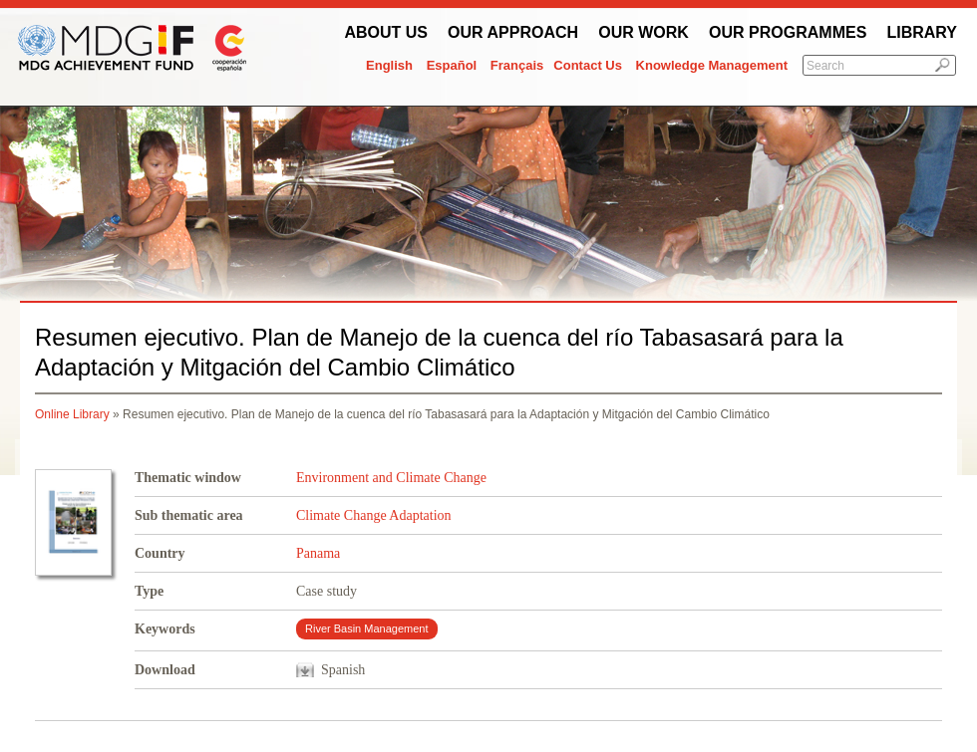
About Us (386, 32)
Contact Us (587, 65)
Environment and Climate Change (391, 477)
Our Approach (513, 32)
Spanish (343, 669)
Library (921, 32)
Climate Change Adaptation (374, 515)
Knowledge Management (712, 65)
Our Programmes (787, 32)
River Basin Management (367, 628)
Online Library (72, 414)
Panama (318, 553)
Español (452, 65)
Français (516, 65)
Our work (643, 32)
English (389, 65)
